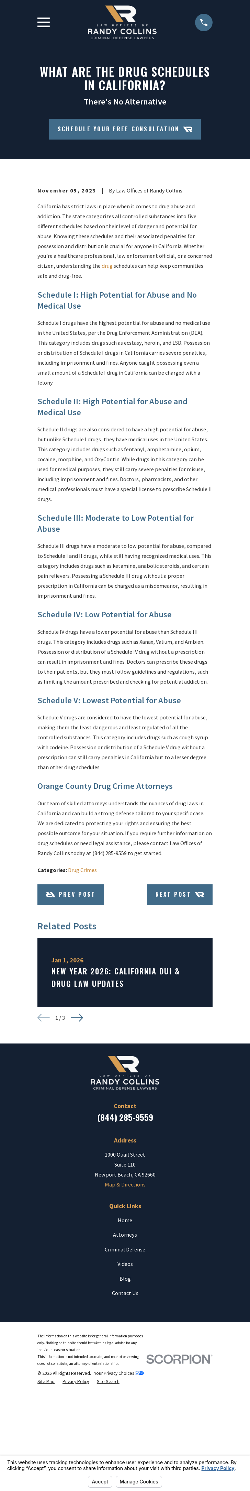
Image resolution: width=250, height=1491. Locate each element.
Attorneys (125, 1346)
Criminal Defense (125, 1361)
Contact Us (125, 1405)
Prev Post (71, 1007)
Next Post (180, 1007)
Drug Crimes (82, 981)
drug (107, 377)
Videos (125, 1375)
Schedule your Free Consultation (125, 129)
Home (125, 1331)
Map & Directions (125, 1296)
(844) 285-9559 (125, 1229)
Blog (125, 1390)
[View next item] (77, 1130)
